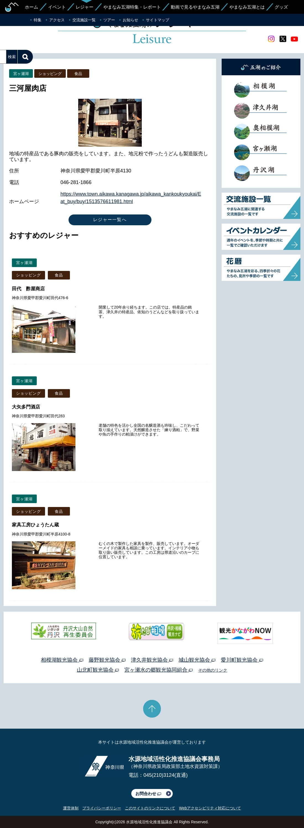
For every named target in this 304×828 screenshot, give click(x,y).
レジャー (84, 7)
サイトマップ (157, 20)
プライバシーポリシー (101, 808)
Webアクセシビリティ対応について (210, 808)
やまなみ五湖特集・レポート (132, 7)
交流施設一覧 (84, 20)
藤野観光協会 (107, 660)
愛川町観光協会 (242, 660)
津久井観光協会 (152, 660)
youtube (294, 39)
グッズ (281, 7)
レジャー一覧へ (110, 219)
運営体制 (70, 808)
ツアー (109, 20)
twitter (282, 39)
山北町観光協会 (98, 670)
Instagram (271, 39)
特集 (37, 20)
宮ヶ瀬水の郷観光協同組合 (158, 670)
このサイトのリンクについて (150, 808)
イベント (57, 7)
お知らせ (130, 20)
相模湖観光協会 (62, 660)
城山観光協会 (197, 660)
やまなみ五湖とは (247, 7)
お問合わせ (148, 793)
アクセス (57, 20)
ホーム (31, 7)
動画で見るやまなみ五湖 (195, 7)
